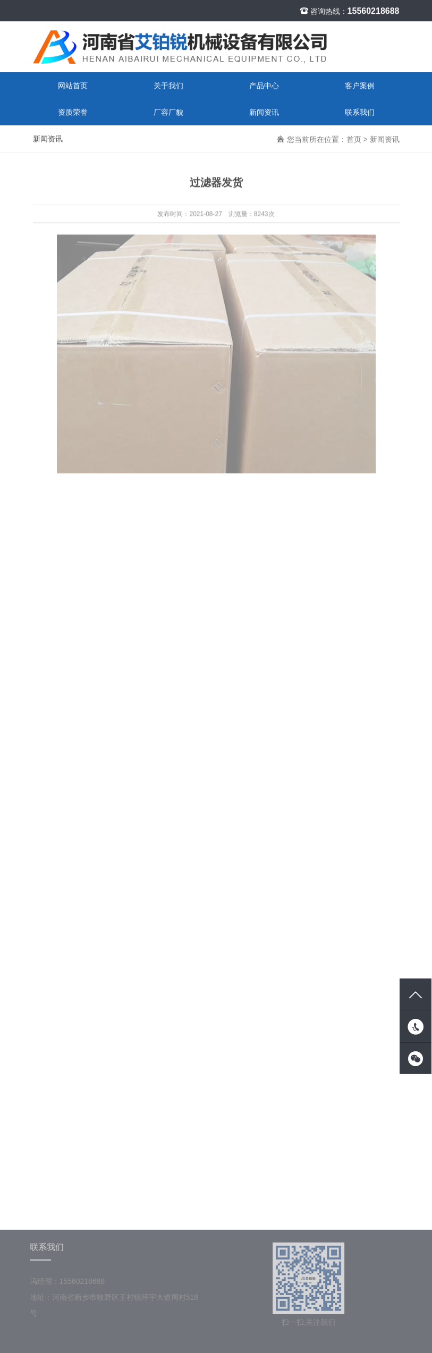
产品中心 (264, 86)
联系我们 (360, 112)
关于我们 (168, 86)
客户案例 (360, 86)
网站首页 (73, 86)
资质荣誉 (73, 112)
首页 (353, 139)
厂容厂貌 (168, 112)
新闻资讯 (264, 112)
